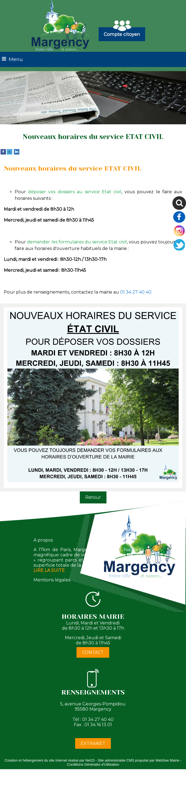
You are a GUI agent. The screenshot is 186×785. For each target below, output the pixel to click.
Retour (93, 497)
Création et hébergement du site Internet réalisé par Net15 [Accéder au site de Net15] (50, 760)
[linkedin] (16, 151)
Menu (16, 59)
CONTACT (93, 652)
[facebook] (3, 151)
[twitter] (9, 151)
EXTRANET (93, 743)
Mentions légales (51, 579)
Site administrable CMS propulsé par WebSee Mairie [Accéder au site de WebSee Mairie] (138, 760)
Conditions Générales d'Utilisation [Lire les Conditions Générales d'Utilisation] (93, 764)
